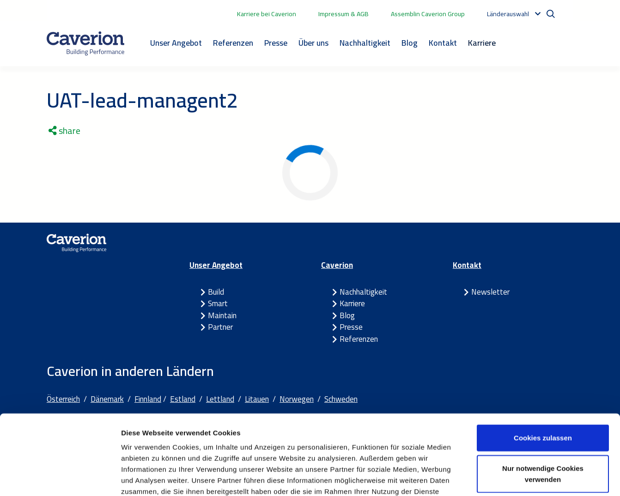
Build (216, 291)
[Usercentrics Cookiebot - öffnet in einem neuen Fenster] (59, 478)
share (64, 131)
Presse (275, 42)
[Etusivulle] (85, 43)
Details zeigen (491, 478)
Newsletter (490, 291)
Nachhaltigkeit (365, 42)
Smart (218, 303)
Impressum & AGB (343, 14)
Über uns (313, 42)
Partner (220, 327)
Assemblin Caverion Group (428, 14)
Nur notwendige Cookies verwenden (543, 400)
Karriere (482, 42)
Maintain (222, 315)
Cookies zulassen (543, 365)
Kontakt (443, 42)
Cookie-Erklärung (325, 429)
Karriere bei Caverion (266, 14)
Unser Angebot (176, 42)
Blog (409, 42)
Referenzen (233, 42)
